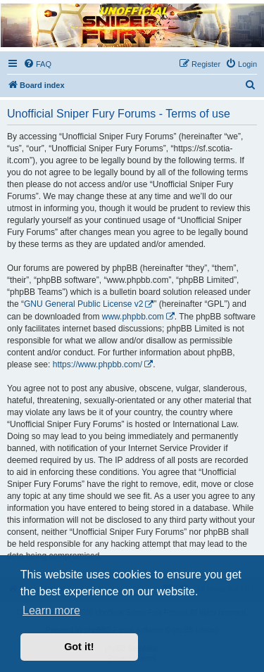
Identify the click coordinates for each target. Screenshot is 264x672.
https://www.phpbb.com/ (97, 364)
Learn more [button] (51, 610)
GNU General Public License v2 (83, 304)
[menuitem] (37, 64)
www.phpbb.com (133, 317)
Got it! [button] (79, 646)
